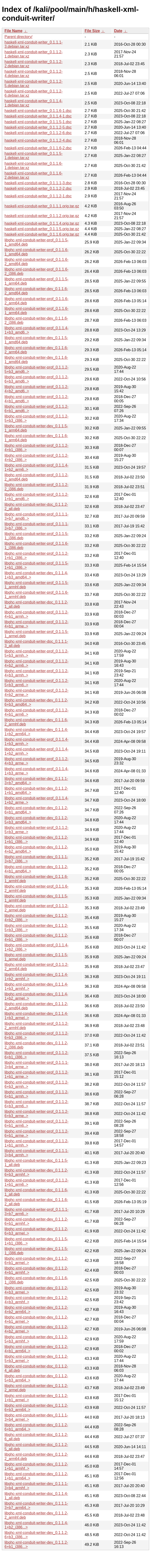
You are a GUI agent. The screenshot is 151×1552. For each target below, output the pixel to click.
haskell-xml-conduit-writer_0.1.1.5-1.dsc (38, 122)
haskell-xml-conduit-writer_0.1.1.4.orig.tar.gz (42, 223)
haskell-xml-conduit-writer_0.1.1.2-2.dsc (38, 188)
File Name (14, 31)
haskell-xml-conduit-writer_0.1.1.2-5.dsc (38, 127)
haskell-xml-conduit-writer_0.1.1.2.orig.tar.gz (42, 216)
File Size (92, 31)
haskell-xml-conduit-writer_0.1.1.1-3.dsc (38, 183)
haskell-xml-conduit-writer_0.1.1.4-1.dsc (38, 116)
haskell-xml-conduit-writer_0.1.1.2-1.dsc (38, 196)
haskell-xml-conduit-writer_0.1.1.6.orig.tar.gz (42, 234)
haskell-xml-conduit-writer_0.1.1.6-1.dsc (38, 111)
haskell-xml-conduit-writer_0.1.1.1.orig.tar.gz (42, 206)
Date (118, 31)
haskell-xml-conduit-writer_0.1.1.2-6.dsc (38, 133)
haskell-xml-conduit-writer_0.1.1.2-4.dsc (38, 140)
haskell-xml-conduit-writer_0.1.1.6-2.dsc (38, 148)
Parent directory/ (18, 37)
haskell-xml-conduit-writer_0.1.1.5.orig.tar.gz (42, 229)
